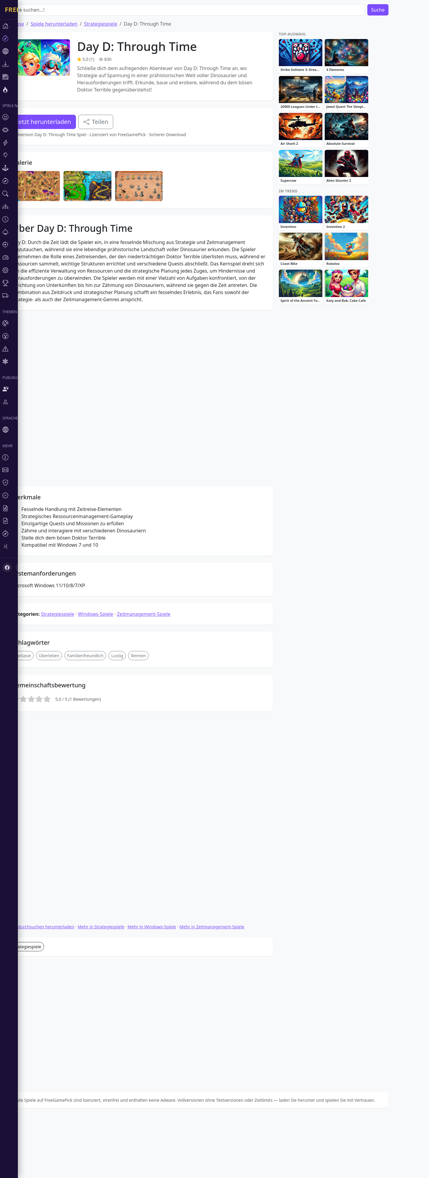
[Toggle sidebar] (9, 492)
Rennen (156, 612)
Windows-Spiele (113, 570)
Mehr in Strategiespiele (119, 817)
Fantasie (40, 612)
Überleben (67, 612)
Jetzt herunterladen (62, 122)
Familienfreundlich (103, 612)
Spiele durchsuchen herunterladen (57, 817)
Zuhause (32, 24)
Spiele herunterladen (71, 24)
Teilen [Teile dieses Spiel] (113, 122)
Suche (395, 10)
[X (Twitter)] (15, 511)
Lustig (135, 612)
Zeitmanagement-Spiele (161, 570)
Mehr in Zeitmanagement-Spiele (229, 817)
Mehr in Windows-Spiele (169, 817)
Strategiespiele (118, 24)
